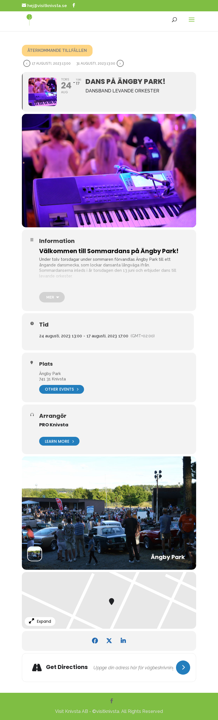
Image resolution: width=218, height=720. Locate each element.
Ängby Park (50, 373)
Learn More (59, 441)
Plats (46, 364)
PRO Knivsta (53, 425)
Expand (40, 621)
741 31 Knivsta (52, 379)
